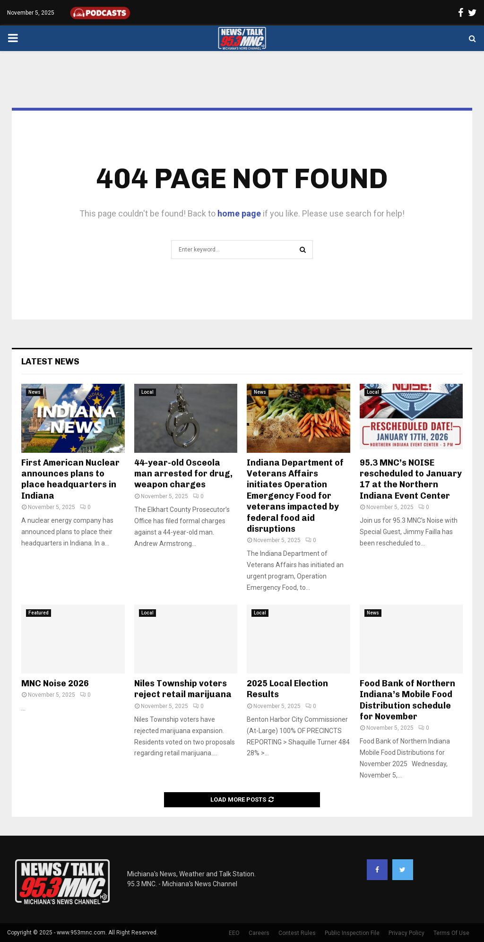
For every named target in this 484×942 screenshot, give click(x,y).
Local (147, 392)
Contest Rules (297, 933)
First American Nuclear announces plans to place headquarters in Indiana (70, 479)
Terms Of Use (451, 933)
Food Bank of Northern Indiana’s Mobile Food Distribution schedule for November (407, 700)
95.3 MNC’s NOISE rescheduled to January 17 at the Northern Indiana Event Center (411, 479)
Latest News (50, 361)
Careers (259, 933)
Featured (38, 612)
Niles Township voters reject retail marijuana (183, 689)
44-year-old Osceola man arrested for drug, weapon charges (183, 474)
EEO (234, 933)
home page (239, 213)
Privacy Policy (406, 933)
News (34, 392)
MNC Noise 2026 (55, 683)
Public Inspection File (352, 933)
